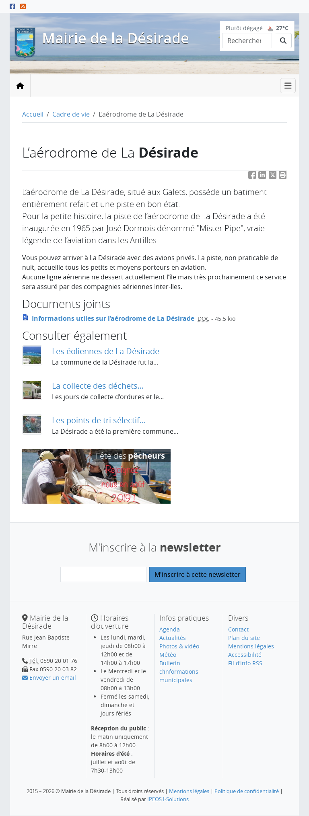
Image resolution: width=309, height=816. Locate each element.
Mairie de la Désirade (115, 38)
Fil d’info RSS (245, 663)
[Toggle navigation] (288, 86)
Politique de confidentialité (246, 791)
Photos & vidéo (179, 646)
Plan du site (244, 638)
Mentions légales (251, 646)
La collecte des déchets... (98, 385)
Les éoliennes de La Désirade (105, 351)
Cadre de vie (71, 114)
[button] (283, 177)
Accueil (32, 114)
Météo (167, 654)
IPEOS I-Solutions (168, 799)
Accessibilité (245, 654)
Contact (238, 629)
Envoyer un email (49, 677)
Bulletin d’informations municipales (178, 671)
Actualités (172, 638)
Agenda (169, 629)
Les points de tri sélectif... (99, 420)
